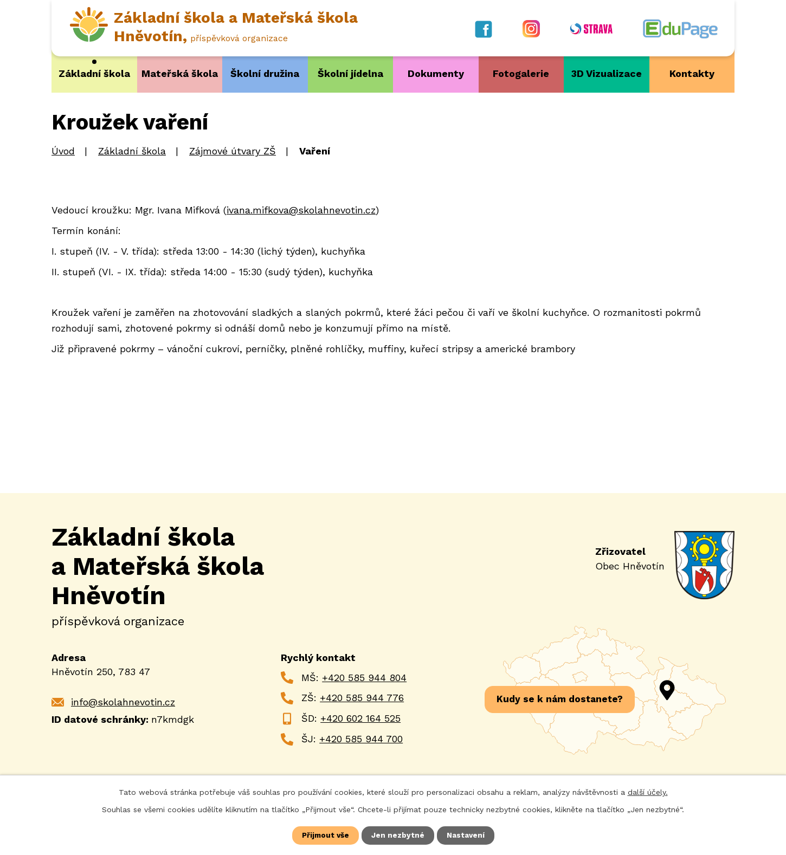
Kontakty (691, 73)
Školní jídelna (350, 73)
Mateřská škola (179, 73)
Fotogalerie (521, 73)
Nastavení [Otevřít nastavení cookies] (466, 835)
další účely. (648, 791)
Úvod (63, 151)
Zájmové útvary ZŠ (232, 151)
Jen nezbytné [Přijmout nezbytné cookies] (398, 835)
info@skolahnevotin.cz (123, 701)
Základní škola (94, 73)
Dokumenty (436, 73)
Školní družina (264, 73)
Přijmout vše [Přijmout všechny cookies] (325, 835)
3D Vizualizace (606, 73)
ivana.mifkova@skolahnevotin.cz (301, 209)
